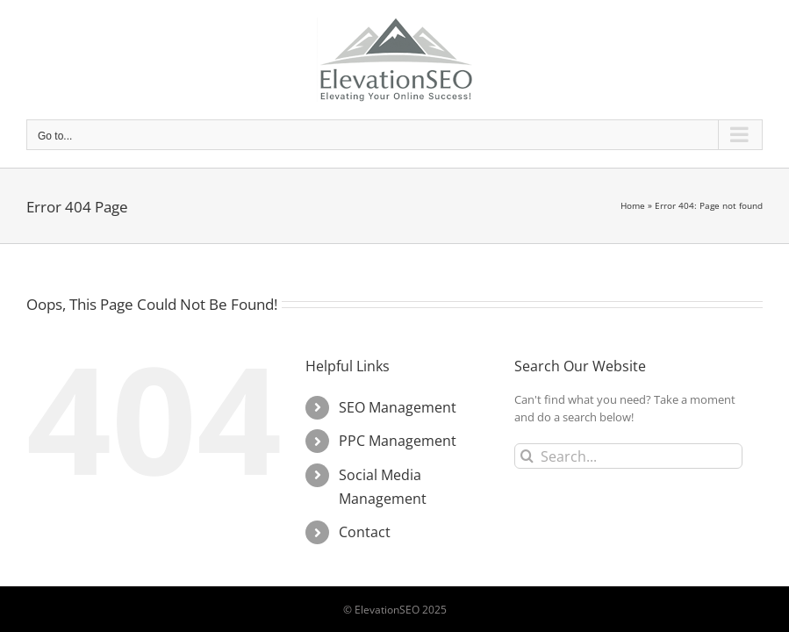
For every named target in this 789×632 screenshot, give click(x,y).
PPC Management (397, 440)
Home (632, 205)
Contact (365, 532)
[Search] (527, 456)
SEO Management (397, 407)
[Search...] (628, 456)
